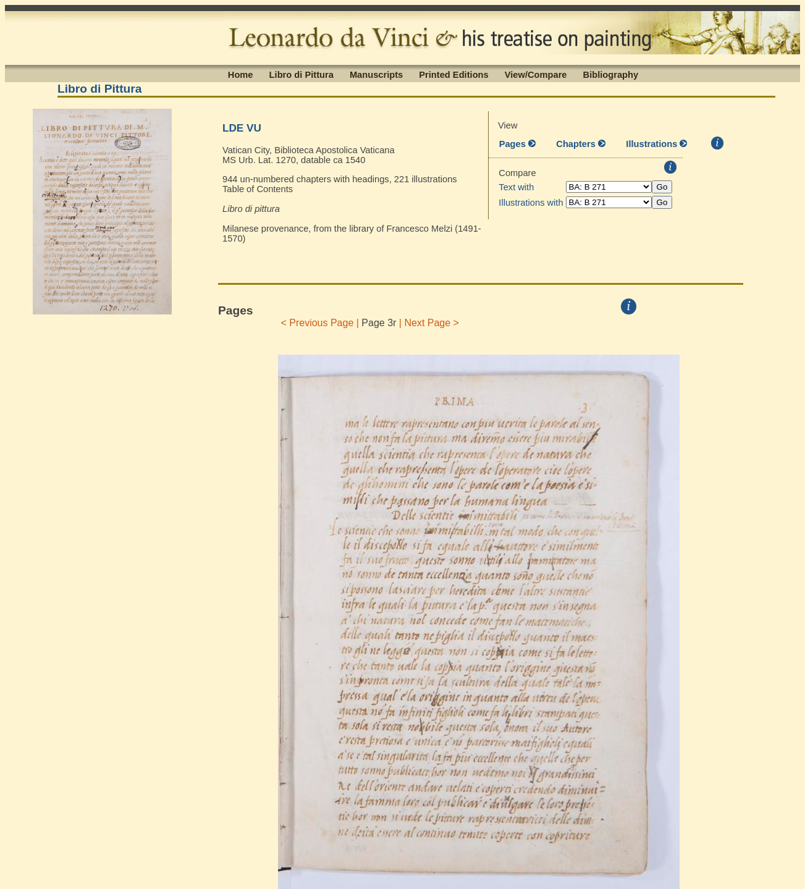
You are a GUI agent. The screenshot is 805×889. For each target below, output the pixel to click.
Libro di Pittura (301, 74)
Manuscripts (376, 74)
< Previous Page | (319, 323)
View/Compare (536, 74)
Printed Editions (453, 74)
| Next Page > (429, 323)
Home (240, 74)
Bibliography (611, 74)
